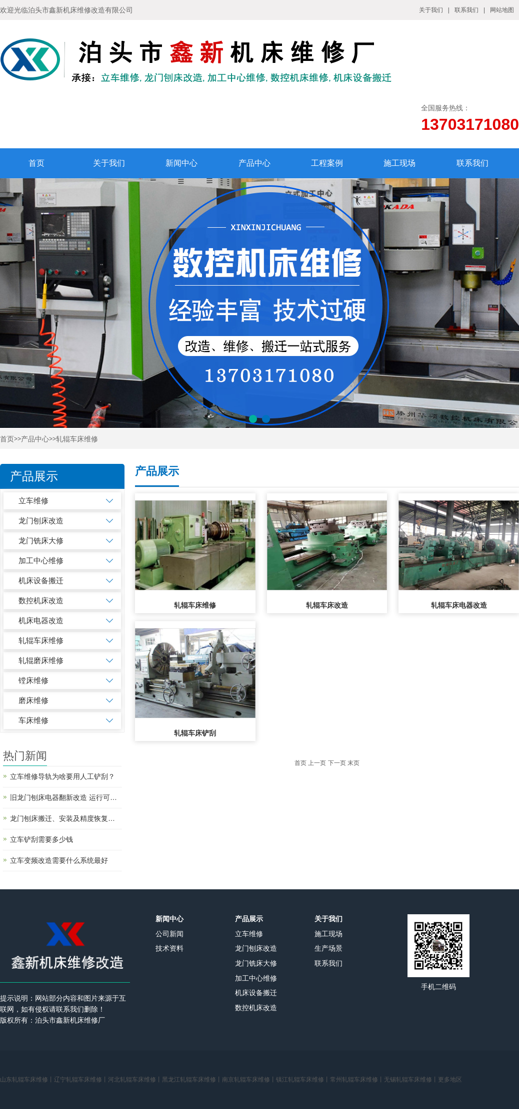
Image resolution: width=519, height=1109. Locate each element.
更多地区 (450, 1079)
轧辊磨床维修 (41, 660)
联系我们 (466, 9)
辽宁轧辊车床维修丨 (81, 1079)
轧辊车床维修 (77, 439)
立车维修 (33, 500)
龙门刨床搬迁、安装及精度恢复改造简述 (66, 818)
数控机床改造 (41, 600)
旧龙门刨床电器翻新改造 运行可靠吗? (66, 797)
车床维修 (33, 720)
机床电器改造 (41, 620)
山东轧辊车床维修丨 (27, 1079)
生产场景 (328, 948)
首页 (36, 163)
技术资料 (170, 948)
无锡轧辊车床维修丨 (411, 1079)
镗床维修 (33, 680)
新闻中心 (182, 163)
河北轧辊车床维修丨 (135, 1079)
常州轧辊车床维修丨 (357, 1079)
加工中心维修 (41, 560)
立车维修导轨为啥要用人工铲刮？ (62, 776)
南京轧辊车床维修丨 (249, 1079)
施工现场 (400, 163)
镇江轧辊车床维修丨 (303, 1079)
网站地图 (502, 9)
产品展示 (249, 919)
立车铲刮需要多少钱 (41, 839)
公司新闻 (170, 934)
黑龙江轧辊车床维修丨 (192, 1079)
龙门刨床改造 (41, 520)
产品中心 (254, 163)
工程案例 (327, 163)
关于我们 (431, 9)
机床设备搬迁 (41, 580)
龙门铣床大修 (41, 540)
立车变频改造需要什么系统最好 (59, 860)
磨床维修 (33, 700)
